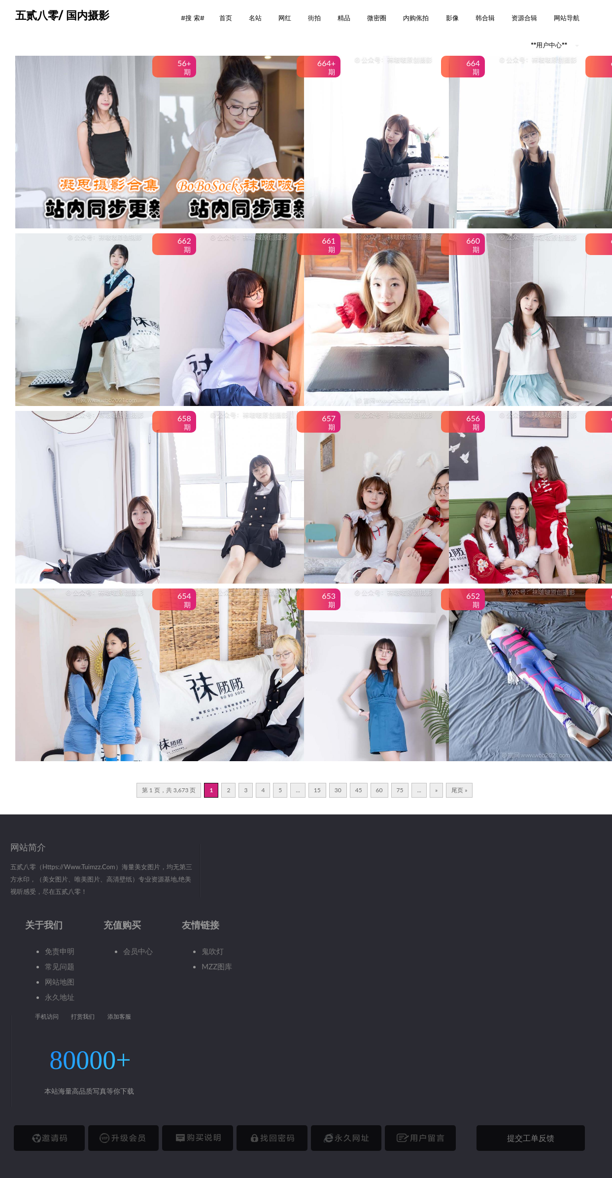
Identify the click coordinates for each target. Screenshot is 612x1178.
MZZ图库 (217, 966)
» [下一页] (436, 790)
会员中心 (138, 951)
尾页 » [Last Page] (459, 790)
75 (400, 790)
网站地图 (59, 981)
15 (317, 790)
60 (379, 790)
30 (338, 790)
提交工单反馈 (530, 1137)
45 (358, 790)
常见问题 (59, 966)
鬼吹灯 (213, 951)
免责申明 (59, 951)
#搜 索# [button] (192, 18)
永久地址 (59, 997)
